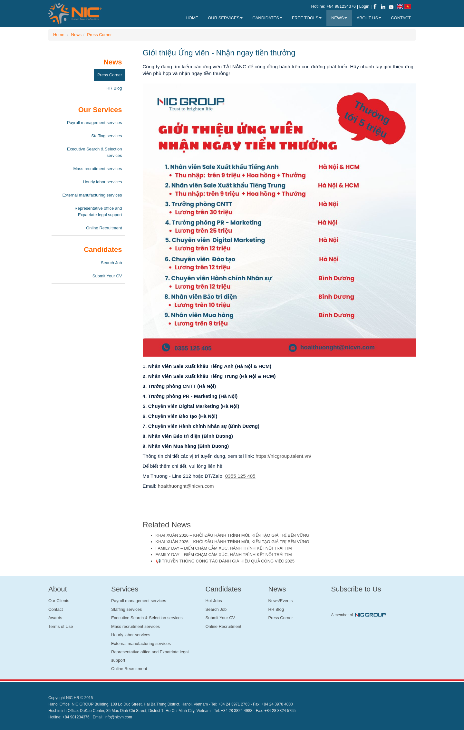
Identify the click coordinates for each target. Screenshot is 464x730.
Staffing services (106, 135)
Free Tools (307, 17)
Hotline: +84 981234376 (333, 6)
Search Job (111, 262)
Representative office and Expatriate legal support (98, 211)
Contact (55, 609)
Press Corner (99, 34)
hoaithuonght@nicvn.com (186, 486)
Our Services (225, 17)
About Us (369, 17)
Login (365, 6)
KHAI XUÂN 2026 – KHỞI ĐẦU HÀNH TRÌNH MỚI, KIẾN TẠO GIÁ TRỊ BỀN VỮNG (232, 535)
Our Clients (58, 600)
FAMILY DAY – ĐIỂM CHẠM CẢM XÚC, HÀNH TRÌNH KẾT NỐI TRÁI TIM (224, 548)
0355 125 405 (240, 476)
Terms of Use (60, 626)
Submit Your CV (107, 276)
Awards (55, 617)
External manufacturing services (92, 195)
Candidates (267, 17)
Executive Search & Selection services (94, 152)
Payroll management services (94, 122)
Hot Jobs (214, 600)
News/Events (280, 600)
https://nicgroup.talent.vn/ (283, 456)
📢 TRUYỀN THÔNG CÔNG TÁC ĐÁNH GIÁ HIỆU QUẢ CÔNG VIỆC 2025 (225, 561)
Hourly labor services (102, 181)
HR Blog (114, 88)
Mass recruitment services (97, 168)
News (76, 34)
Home (58, 34)
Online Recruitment (104, 228)
